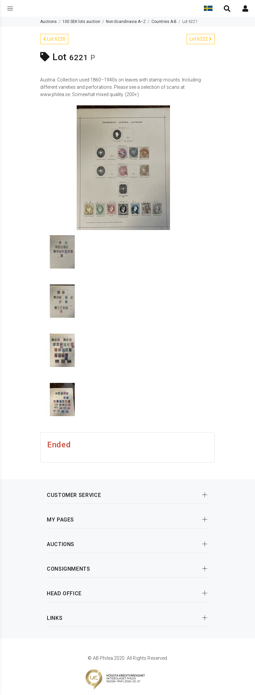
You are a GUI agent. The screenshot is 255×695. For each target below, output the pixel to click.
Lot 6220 (54, 39)
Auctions (48, 21)
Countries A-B (164, 21)
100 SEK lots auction (81, 21)
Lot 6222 (201, 39)
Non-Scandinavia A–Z (126, 21)
